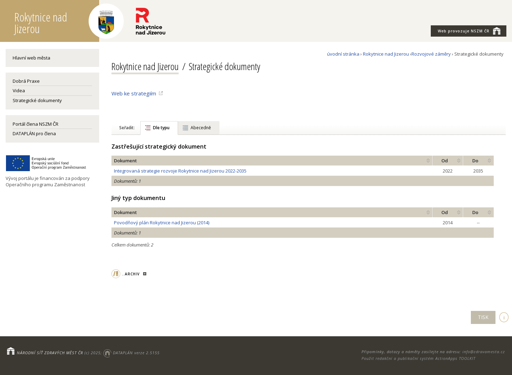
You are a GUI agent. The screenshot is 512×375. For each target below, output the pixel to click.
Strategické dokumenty (37, 100)
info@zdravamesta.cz (483, 351)
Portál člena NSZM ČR (35, 124)
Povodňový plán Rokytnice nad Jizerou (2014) (161, 222)
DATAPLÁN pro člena (34, 133)
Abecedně (201, 128)
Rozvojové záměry (431, 54)
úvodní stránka (343, 54)
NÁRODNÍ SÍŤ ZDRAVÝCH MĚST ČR (50, 352)
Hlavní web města (31, 58)
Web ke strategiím (133, 93)
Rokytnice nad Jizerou (386, 54)
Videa (19, 90)
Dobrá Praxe (26, 81)
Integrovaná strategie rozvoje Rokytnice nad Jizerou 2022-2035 (180, 171)
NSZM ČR (469, 31)
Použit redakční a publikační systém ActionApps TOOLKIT (418, 358)
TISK (483, 317)
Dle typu (161, 128)
